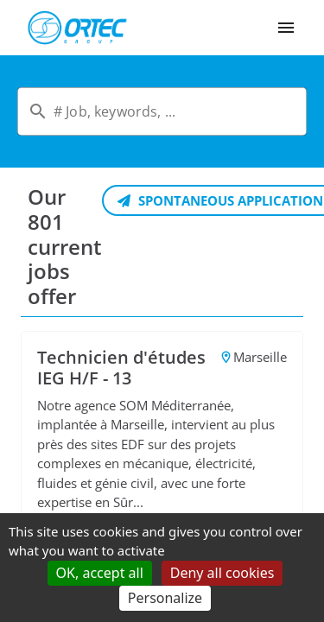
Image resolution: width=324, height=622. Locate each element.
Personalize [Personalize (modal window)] (165, 597)
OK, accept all (99, 572)
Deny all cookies (222, 572)
